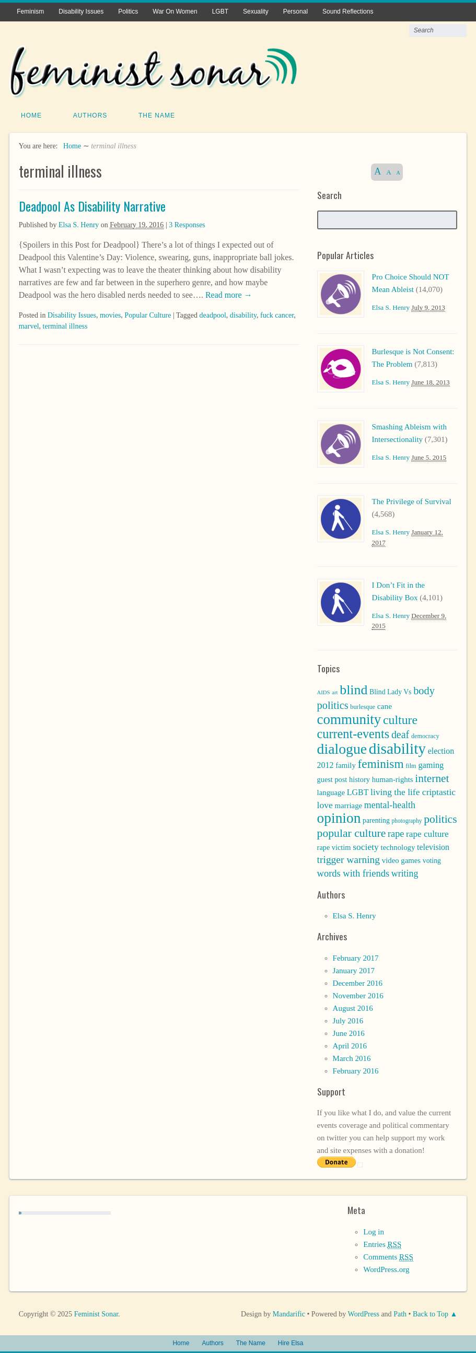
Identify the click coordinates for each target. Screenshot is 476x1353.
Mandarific (289, 1313)
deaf (400, 733)
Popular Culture (147, 314)
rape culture (427, 833)
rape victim (334, 846)
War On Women (175, 11)
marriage (349, 804)
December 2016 (357, 982)
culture (400, 719)
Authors (90, 114)
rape (396, 832)
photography (407, 820)
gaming (431, 764)
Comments (388, 1256)
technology (398, 846)
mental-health (389, 804)
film (410, 764)
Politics (128, 11)
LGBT (220, 11)
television (433, 846)
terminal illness (65, 325)
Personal (295, 11)
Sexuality (256, 11)
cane (384, 705)
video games (401, 859)
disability (243, 314)
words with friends (353, 872)
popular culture (351, 832)
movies (110, 314)
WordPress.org (386, 1268)
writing (405, 872)
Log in (373, 1231)
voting (432, 860)
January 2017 (354, 969)
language (331, 791)
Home (31, 114)
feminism (381, 762)
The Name (156, 114)
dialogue (342, 748)
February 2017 (356, 957)
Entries (382, 1243)
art (335, 691)
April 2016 (350, 1045)
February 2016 (356, 1070)
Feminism (30, 11)
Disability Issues (81, 11)
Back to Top (430, 1313)
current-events (353, 733)
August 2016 (353, 1007)
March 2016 (352, 1057)
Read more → (227, 293)
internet (432, 777)
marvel (29, 325)
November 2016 (358, 994)
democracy (425, 735)
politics (440, 818)
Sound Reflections (347, 11)
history (359, 778)
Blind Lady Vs (390, 691)
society (366, 846)
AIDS (323, 691)
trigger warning (348, 858)
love (325, 804)
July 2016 (348, 1020)
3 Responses (187, 224)
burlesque (362, 705)
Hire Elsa (291, 1342)
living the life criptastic (413, 791)
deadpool (212, 314)
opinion (339, 817)
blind (353, 688)
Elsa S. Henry (79, 224)
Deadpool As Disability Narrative (92, 204)
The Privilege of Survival (411, 500)
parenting (376, 819)
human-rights (392, 778)
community (349, 718)
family (345, 764)
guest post (332, 778)
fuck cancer (277, 314)
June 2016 (349, 1032)
